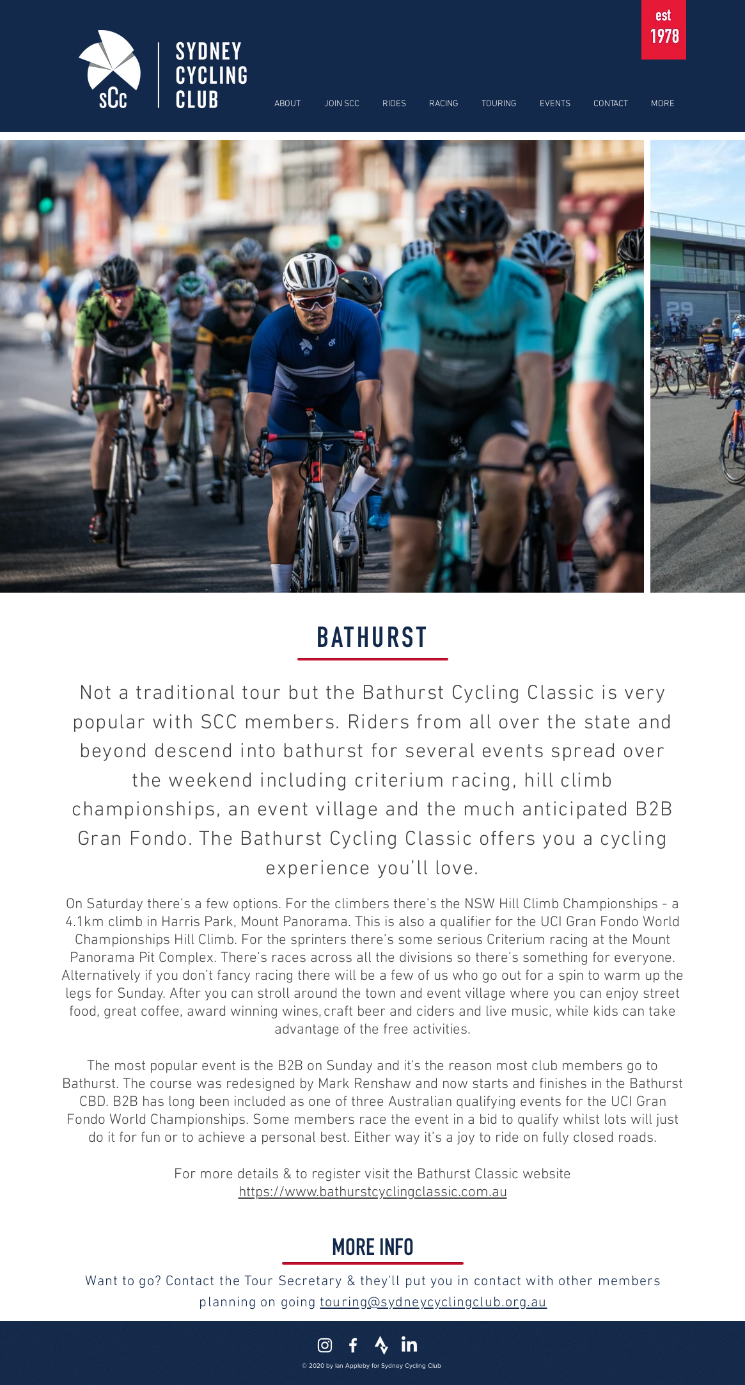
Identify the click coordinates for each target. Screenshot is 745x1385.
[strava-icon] (381, 1345)
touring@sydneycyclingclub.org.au (433, 1302)
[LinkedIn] (409, 1345)
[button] (285, 104)
